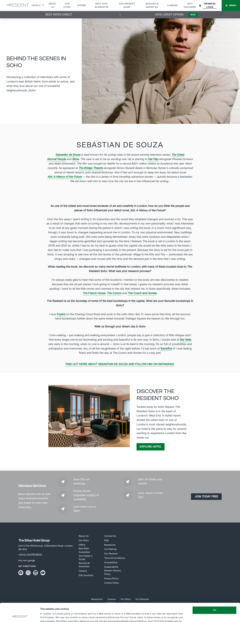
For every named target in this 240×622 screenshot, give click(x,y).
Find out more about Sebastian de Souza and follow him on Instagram (120, 364)
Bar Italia (185, 339)
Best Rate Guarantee (84, 550)
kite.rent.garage (26, 560)
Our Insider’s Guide (85, 557)
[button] (231, 5)
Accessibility (110, 562)
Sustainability (111, 567)
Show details (47, 616)
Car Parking (110, 549)
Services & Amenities (84, 565)
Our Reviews (111, 554)
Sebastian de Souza (67, 154)
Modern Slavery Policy (112, 572)
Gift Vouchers (86, 575)
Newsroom (110, 545)
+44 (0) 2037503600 (30, 555)
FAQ (106, 540)
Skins (75, 159)
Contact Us (110, 536)
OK (214, 593)
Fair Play (153, 159)
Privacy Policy (111, 578)
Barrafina (166, 348)
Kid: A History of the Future (65, 177)
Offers (81, 5)
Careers (172, 5)
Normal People (56, 159)
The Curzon (114, 293)
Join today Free (206, 496)
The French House (94, 293)
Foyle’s (61, 314)
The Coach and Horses (142, 293)
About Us (83, 536)
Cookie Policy (111, 583)
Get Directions (27, 566)
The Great (177, 154)
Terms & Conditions (114, 558)
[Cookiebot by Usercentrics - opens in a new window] (19, 616)
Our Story (84, 540)
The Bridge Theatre (91, 168)
